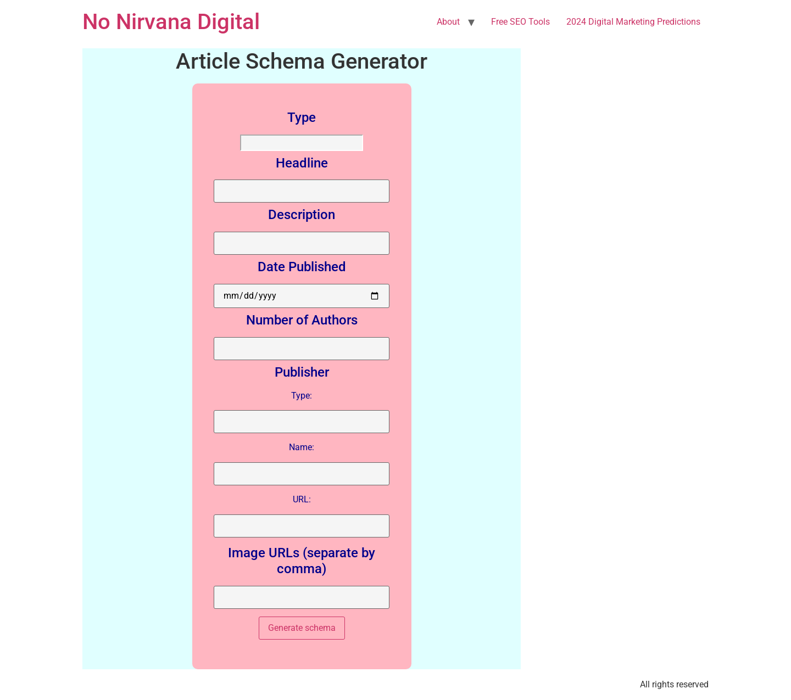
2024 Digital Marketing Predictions (633, 21)
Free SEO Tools (520, 21)
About (448, 21)
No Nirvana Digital (171, 22)
